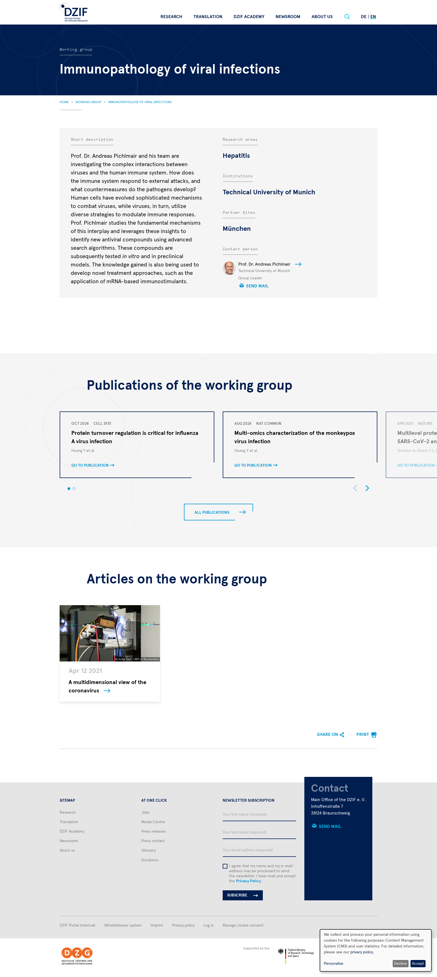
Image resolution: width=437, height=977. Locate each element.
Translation (207, 16)
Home (64, 102)
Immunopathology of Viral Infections (140, 102)
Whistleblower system (123, 925)
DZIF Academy (249, 16)
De (363, 16)
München (237, 229)
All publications (212, 513)
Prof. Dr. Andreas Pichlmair (264, 264)
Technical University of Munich (269, 192)
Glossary (148, 850)
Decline (400, 964)
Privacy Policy (248, 881)
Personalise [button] (333, 964)
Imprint (156, 925)
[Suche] (347, 16)
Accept (418, 964)
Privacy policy (183, 925)
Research (171, 16)
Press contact (153, 841)
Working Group (88, 102)
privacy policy (361, 952)
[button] (68, 488)
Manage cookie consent (243, 925)
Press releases (153, 831)
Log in (208, 925)
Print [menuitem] (362, 734)
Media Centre (153, 822)
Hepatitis (236, 155)
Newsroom (288, 16)
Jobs (145, 812)
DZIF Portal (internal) (77, 925)
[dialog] (375, 950)
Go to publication (90, 465)
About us (322, 16)
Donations (150, 860)
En (373, 16)
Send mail (257, 286)
